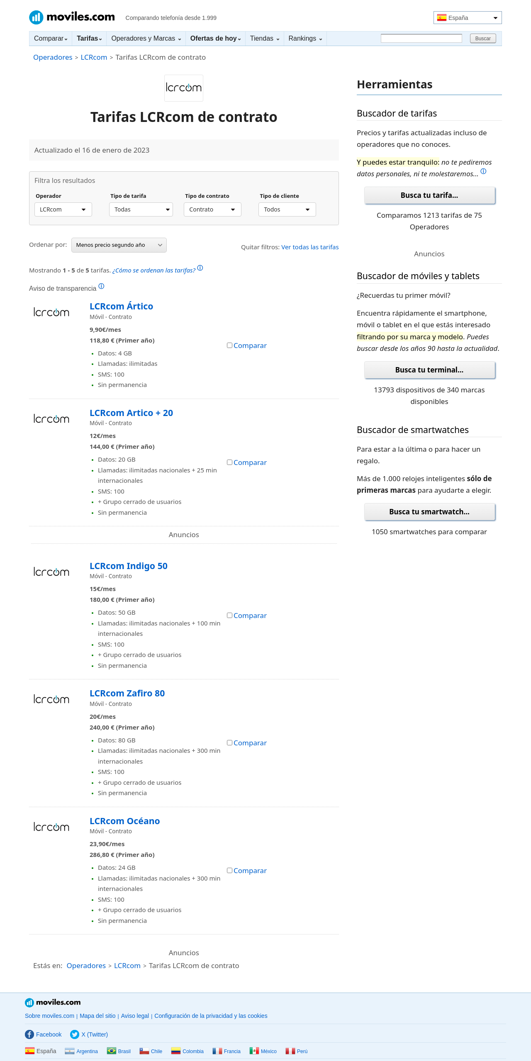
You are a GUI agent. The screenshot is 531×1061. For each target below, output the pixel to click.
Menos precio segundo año (119, 244)
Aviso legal (135, 1015)
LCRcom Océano (125, 821)
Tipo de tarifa (128, 196)
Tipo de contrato (207, 196)
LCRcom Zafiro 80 (127, 693)
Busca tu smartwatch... (429, 511)
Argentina (81, 1051)
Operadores (53, 57)
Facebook (43, 1034)
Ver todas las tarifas (310, 247)
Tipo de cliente (279, 196)
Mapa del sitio (97, 1015)
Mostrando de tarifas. (116, 269)
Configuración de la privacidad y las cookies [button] (210, 1015)
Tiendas (264, 38)
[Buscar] (421, 38)
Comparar (50, 38)
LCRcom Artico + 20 (131, 412)
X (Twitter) (89, 1034)
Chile (150, 1051)
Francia (226, 1051)
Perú (296, 1051)
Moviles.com (71, 17)
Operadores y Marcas (145, 38)
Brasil (119, 1051)
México (263, 1051)
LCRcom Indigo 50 (129, 566)
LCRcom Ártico (121, 306)
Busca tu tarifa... (429, 195)
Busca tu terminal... (429, 370)
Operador (48, 196)
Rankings (305, 38)
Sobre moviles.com (49, 1015)
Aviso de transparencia (66, 288)
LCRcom (93, 57)
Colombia (187, 1051)
